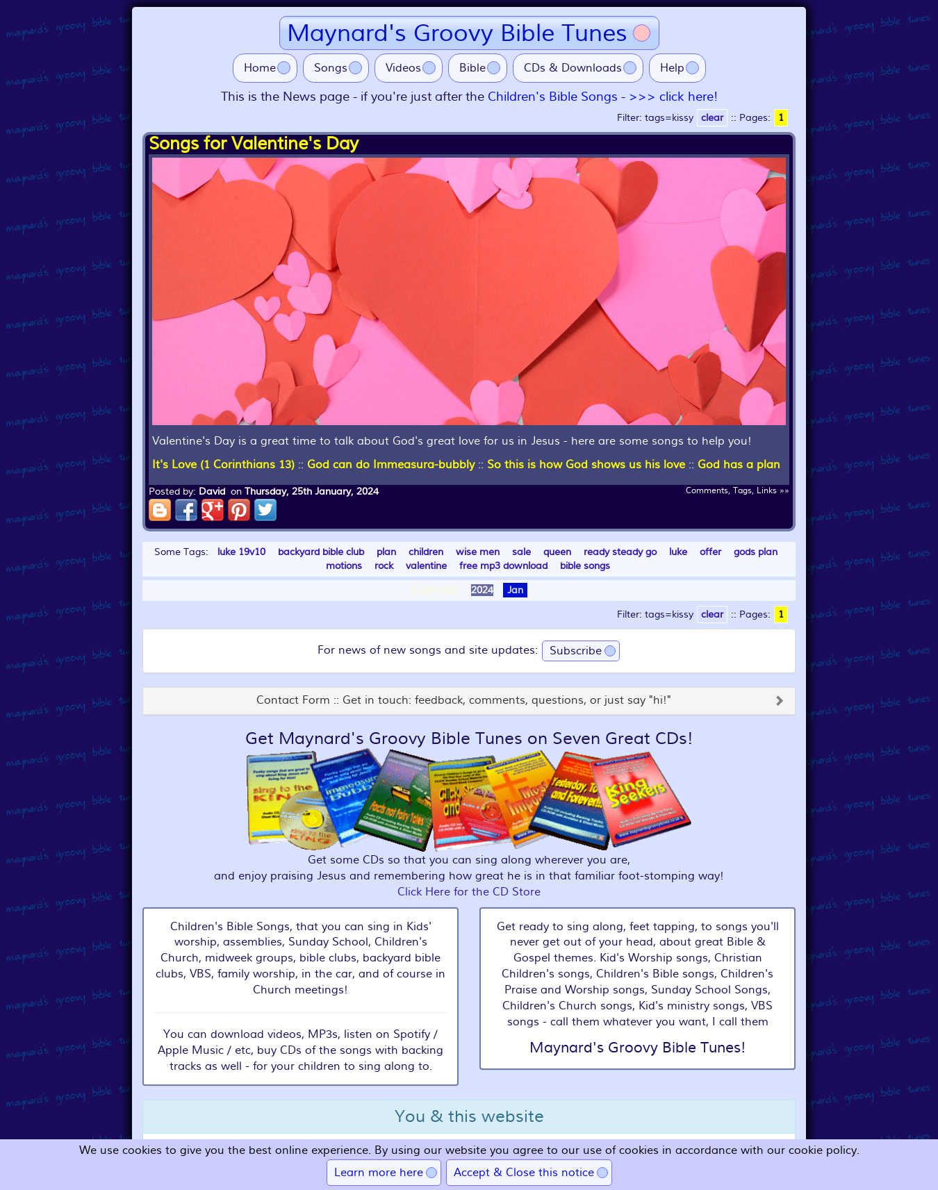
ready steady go (620, 552)
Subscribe (576, 651)
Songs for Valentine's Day (254, 144)
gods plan (755, 552)
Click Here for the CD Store (469, 892)
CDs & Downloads (573, 68)
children (426, 552)
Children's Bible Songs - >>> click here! (603, 97)
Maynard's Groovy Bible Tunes (457, 33)
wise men (478, 552)
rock (384, 566)
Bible (472, 68)
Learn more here (378, 1173)
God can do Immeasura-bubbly (391, 465)
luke (678, 552)
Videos (403, 68)
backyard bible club (321, 552)
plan (386, 552)
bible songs (585, 566)
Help (672, 68)
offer (710, 552)
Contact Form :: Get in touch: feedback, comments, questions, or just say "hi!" (463, 701)
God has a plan (739, 465)
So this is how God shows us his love (586, 465)
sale (521, 552)
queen (557, 552)
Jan (515, 590)
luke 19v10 (241, 552)
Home (260, 68)
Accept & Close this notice (524, 1173)
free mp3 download (503, 566)
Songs (330, 68)
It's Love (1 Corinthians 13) (223, 465)
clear (712, 118)
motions (344, 566)
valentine (426, 566)
